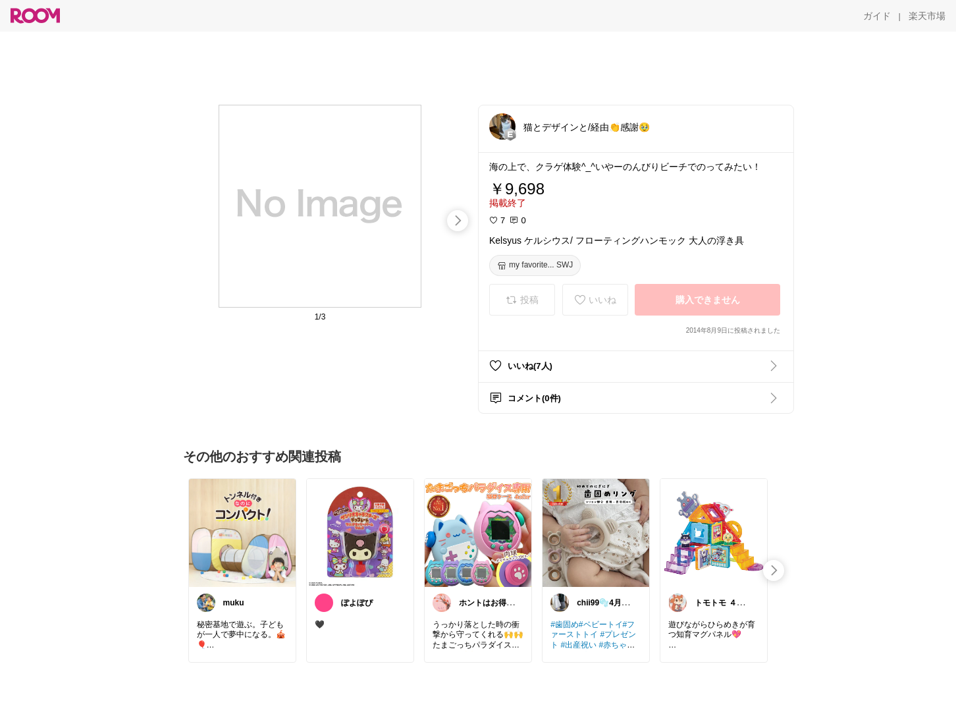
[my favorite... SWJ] (535, 265)
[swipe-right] (457, 220)
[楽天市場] (927, 16)
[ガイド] (877, 16)
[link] (242, 532)
